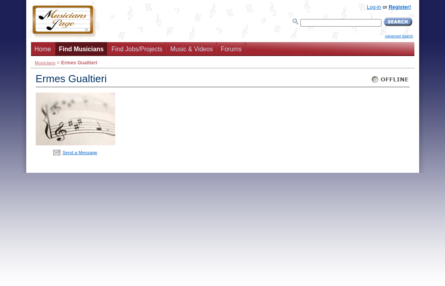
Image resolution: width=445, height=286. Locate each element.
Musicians (45, 62)
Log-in (374, 7)
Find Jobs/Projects (137, 49)
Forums (231, 49)
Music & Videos (191, 49)
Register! (400, 7)
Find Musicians (81, 49)
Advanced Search (399, 36)
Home (43, 49)
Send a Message (79, 152)
